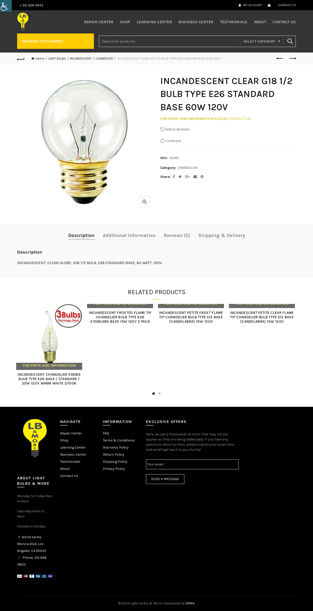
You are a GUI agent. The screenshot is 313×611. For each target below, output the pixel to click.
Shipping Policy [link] (115, 462)
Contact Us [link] (287, 5)
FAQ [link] (106, 433)
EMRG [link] (190, 603)
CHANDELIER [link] (104, 58)
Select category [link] (260, 41)
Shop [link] (125, 22)
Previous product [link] (280, 58)
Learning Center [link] (154, 22)
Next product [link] (292, 58)
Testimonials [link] (233, 22)
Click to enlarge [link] (144, 201)
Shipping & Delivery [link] (221, 235)
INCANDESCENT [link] (81, 58)
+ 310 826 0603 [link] (31, 5)
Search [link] (290, 41)
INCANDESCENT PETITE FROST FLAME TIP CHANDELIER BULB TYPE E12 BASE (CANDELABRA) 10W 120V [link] (192, 317)
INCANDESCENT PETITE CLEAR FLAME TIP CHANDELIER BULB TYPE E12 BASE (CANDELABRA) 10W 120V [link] (263, 317)
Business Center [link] (196, 22)
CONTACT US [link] (240, 118)
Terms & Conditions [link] (119, 440)
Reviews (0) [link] (177, 235)
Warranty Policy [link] (116, 447)
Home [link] (39, 58)
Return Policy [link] (113, 454)
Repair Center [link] (98, 22)
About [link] (260, 22)
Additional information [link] (129, 235)
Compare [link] (173, 141)
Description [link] (81, 235)
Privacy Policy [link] (114, 469)
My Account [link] (250, 5)
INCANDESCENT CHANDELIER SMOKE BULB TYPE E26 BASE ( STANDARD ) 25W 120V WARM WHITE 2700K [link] (50, 379)
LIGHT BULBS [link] (57, 58)
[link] (6, 6)
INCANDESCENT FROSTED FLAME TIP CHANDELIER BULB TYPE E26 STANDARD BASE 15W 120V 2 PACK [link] (121, 317)
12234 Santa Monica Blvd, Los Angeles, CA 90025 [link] (31, 544)
